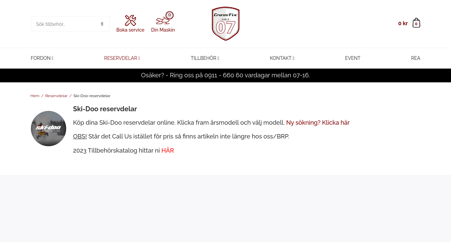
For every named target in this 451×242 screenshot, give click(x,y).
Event (353, 58)
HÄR (168, 150)
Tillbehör (203, 58)
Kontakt (280, 58)
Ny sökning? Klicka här (318, 122)
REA (415, 58)
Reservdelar (120, 58)
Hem (35, 95)
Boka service (131, 24)
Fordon (41, 58)
